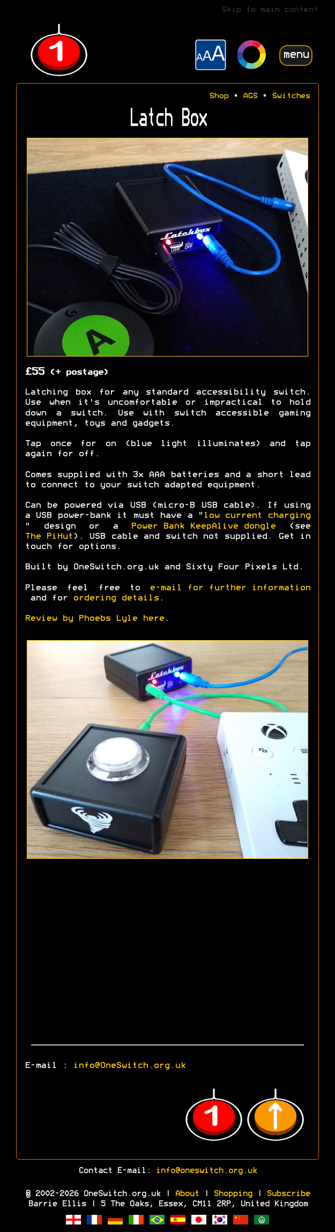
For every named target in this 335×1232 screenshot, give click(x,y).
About (187, 1194)
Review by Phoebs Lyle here (94, 618)
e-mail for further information (230, 588)
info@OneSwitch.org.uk (129, 1066)
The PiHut (49, 536)
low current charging (256, 515)
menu (296, 55)
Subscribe (288, 1194)
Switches (291, 96)
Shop (218, 96)
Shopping (232, 1194)
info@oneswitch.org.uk (206, 1171)
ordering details (116, 598)
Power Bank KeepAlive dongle (203, 526)
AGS (250, 96)
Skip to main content (269, 9)
